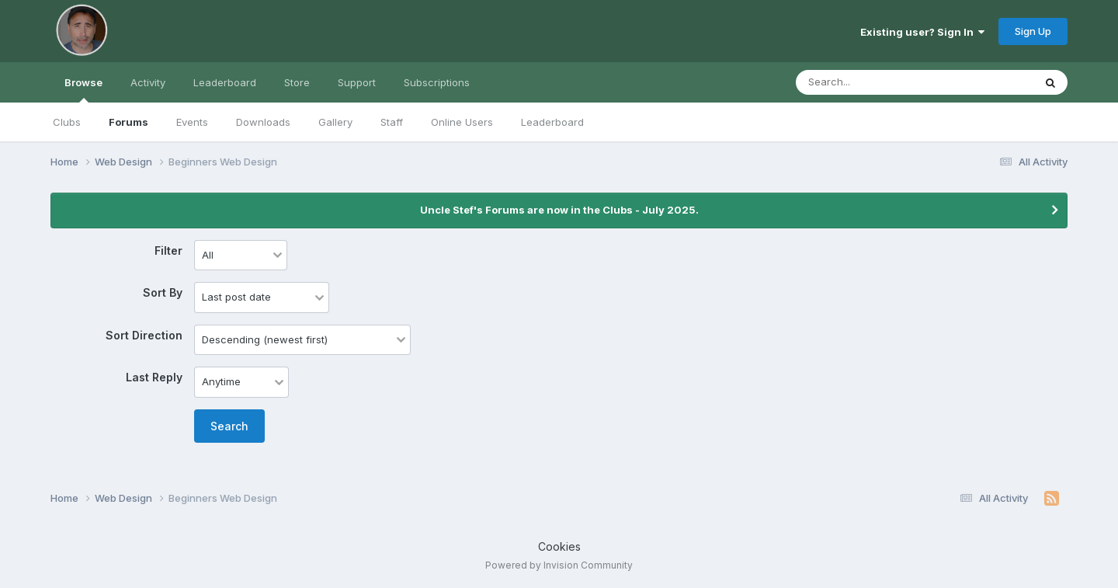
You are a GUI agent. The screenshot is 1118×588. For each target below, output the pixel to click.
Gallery (335, 122)
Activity (147, 82)
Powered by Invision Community (559, 565)
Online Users (462, 122)
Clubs (67, 122)
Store (297, 82)
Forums (128, 122)
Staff (391, 122)
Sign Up (1033, 31)
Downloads (263, 122)
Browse (83, 89)
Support (357, 82)
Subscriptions (437, 82)
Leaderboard (552, 122)
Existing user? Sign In (922, 32)
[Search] (872, 82)
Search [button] (229, 426)
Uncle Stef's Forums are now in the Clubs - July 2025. (559, 210)
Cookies (559, 546)
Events (192, 122)
